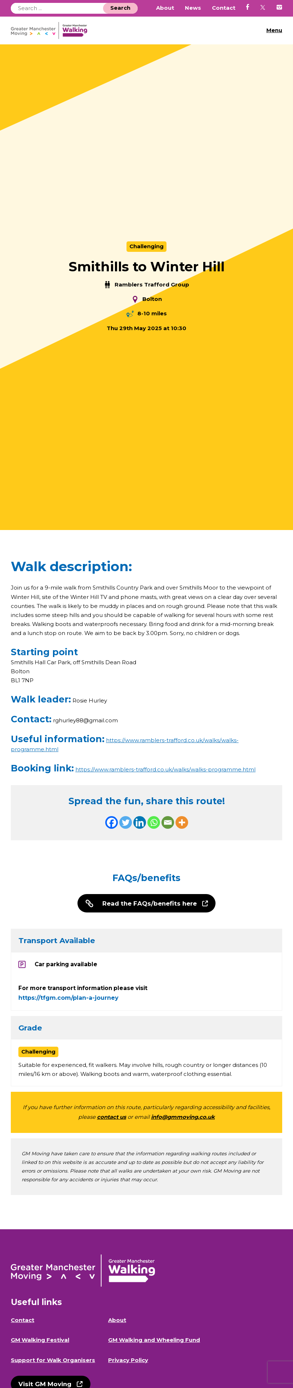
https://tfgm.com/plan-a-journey (68, 998)
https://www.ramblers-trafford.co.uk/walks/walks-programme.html (165, 770)
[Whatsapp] (153, 822)
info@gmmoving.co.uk (183, 1118)
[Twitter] (125, 822)
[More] (182, 822)
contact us (111, 1118)
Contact (223, 8)
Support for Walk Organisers (53, 1361)
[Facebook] (111, 822)
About (165, 8)
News (193, 8)
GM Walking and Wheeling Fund (154, 1341)
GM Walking (52, 30)
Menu (274, 30)
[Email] (167, 822)
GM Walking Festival (40, 1341)
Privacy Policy (128, 1361)
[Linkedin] (139, 822)
